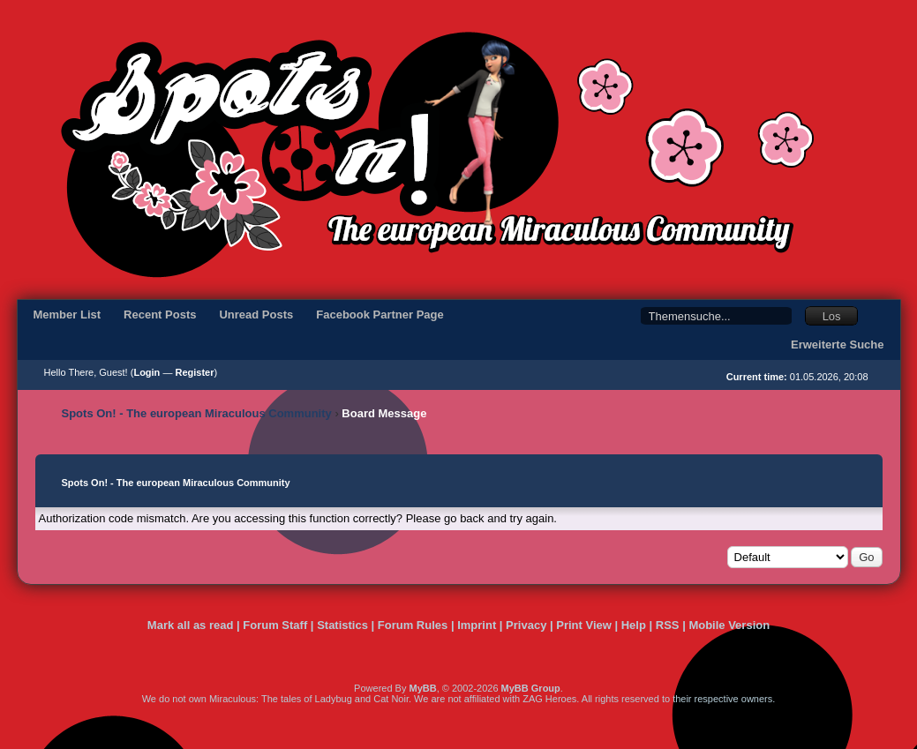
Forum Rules (412, 625)
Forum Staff (275, 625)
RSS (668, 625)
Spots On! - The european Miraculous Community (197, 413)
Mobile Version (729, 625)
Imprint (476, 625)
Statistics (342, 625)
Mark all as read (190, 625)
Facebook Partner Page (380, 314)
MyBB (422, 688)
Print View (584, 625)
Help (633, 625)
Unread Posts (256, 314)
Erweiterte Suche (837, 344)
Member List (67, 314)
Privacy (526, 625)
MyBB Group (530, 688)
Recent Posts (160, 314)
